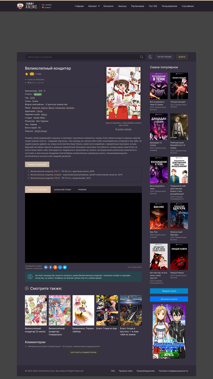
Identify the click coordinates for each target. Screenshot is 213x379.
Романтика (60, 108)
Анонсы (122, 6)
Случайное (188, 6)
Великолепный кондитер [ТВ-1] (45, 171)
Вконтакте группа (169, 299)
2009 (32, 98)
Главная (79, 6)
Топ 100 (153, 6)
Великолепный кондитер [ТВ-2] (45, 178)
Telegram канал (169, 291)
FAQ (113, 371)
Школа (44, 108)
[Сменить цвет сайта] (150, 57)
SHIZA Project (41, 131)
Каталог (92, 6)
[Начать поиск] (141, 57)
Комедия (36, 108)
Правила (126, 371)
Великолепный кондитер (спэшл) (46, 174)
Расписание (137, 6)
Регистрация (164, 57)
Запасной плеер (62, 190)
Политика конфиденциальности (173, 371)
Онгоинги (108, 6)
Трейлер (82, 190)
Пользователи (169, 6)
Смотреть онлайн (37, 190)
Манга (51, 108)
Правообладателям (146, 371)
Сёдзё (39, 111)
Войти (182, 57)
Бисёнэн (70, 108)
